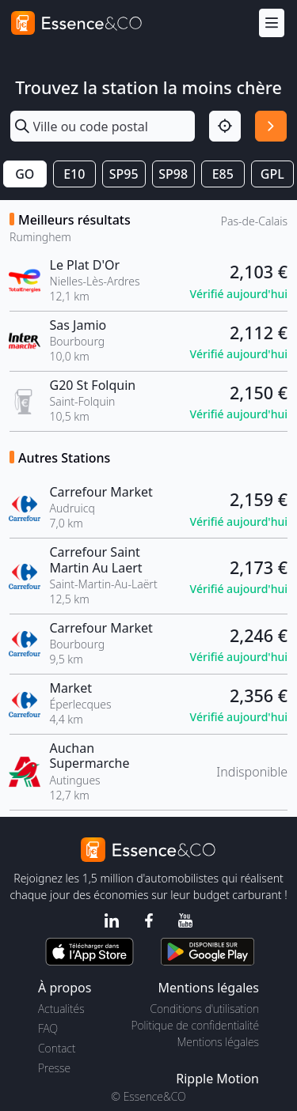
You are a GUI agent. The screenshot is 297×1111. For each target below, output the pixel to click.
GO (24, 174)
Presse (54, 1067)
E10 (74, 174)
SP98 (173, 174)
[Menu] (271, 23)
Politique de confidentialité (195, 1025)
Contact (56, 1048)
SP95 (124, 174)
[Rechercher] (271, 126)
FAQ (48, 1028)
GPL (272, 174)
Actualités (61, 1008)
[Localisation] (225, 126)
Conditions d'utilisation (204, 1008)
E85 (223, 174)
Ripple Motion (217, 1078)
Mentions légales (218, 1041)
